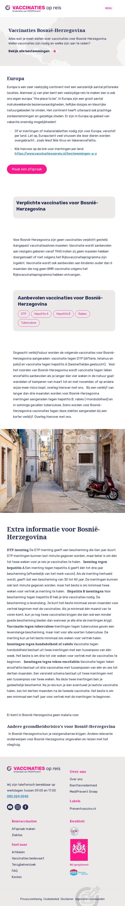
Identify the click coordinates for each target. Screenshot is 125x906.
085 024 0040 (17, 796)
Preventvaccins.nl (83, 809)
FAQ (15, 871)
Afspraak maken (23, 829)
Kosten (17, 877)
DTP (23, 314)
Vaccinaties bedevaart (28, 858)
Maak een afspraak (27, 169)
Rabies (82, 314)
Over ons (76, 779)
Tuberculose (28, 322)
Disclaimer (67, 899)
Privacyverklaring (31, 899)
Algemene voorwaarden (90, 899)
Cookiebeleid (51, 899)
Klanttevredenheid (83, 785)
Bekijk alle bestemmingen (29, 51)
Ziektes (17, 835)
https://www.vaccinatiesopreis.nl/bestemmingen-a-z (56, 153)
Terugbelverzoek (24, 864)
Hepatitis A (41, 314)
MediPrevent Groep (83, 791)
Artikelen (18, 852)
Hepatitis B (63, 314)
